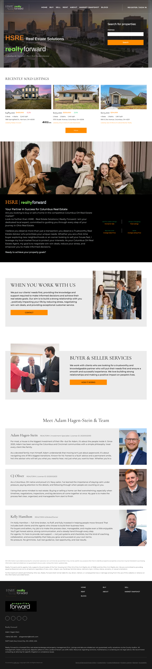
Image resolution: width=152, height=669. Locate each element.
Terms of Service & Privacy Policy (86, 662)
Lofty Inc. (16, 662)
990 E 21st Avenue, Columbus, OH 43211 (115, 119)
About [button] (73, 7)
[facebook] (7, 618)
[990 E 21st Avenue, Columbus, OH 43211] (124, 97)
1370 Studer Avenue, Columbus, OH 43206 (68, 119)
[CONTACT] (29, 312)
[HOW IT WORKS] (88, 382)
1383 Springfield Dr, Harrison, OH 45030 (20, 119)
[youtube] (19, 618)
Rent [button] (65, 7)
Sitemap (135, 662)
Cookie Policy (101, 662)
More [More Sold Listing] (76, 130)
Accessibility (143, 662)
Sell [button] (58, 7)
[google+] (25, 618)
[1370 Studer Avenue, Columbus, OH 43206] (76, 97)
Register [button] (132, 7)
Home (44, 7)
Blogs (104, 7)
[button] (14, 7)
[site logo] (21, 607)
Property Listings (126, 662)
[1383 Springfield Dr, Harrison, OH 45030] (28, 97)
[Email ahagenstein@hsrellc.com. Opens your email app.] (28, 637)
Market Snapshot (89, 7)
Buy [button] (52, 7)
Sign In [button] (143, 7)
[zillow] (13, 618)
